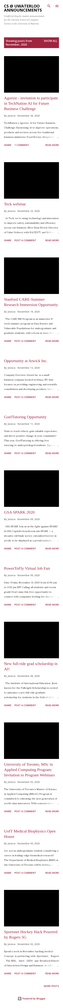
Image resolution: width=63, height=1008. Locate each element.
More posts (51, 986)
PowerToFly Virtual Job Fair (27, 568)
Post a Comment (25, 240)
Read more (52, 145)
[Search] (49, 6)
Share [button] (7, 145)
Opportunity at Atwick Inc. (26, 361)
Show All (50, 41)
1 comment (21, 145)
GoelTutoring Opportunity (25, 417)
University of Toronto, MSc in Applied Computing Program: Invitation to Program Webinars (29, 769)
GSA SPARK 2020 (19, 512)
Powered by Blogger (32, 998)
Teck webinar (15, 204)
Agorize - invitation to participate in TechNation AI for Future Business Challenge (31, 103)
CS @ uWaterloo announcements (23, 8)
